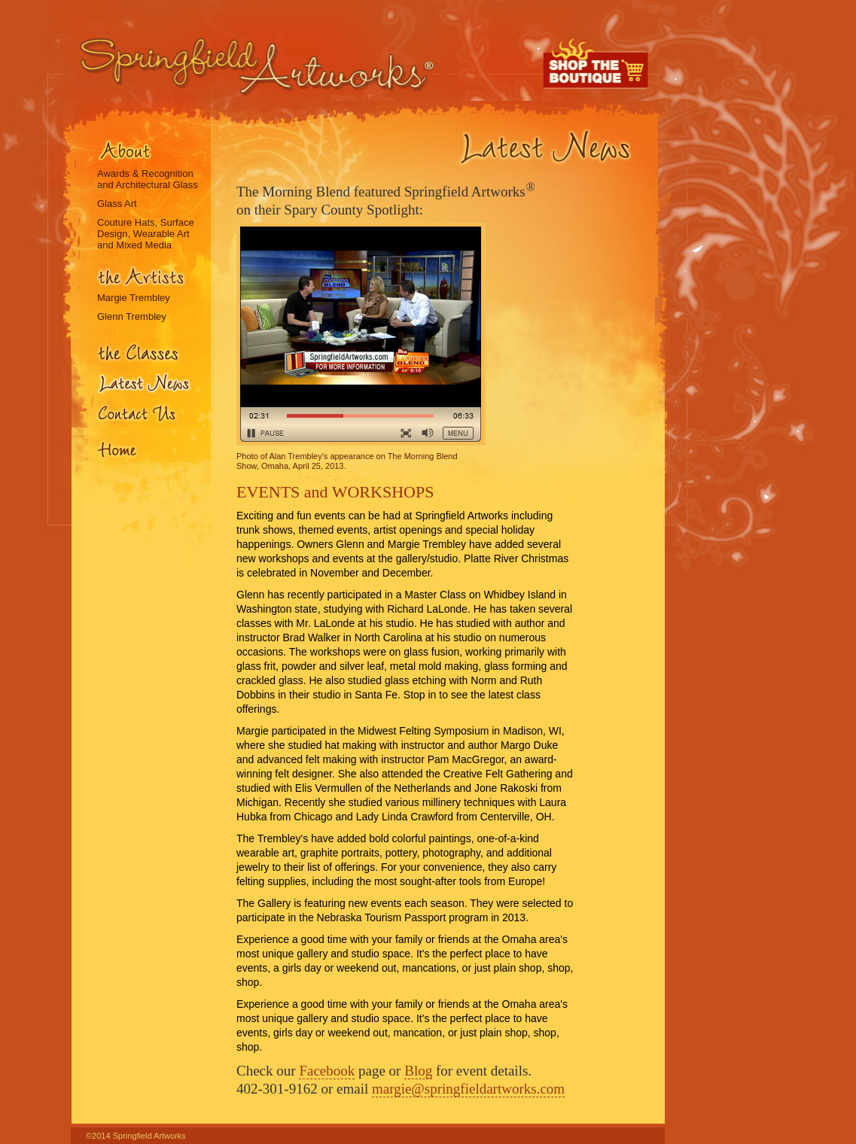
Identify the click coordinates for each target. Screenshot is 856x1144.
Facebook (327, 1071)
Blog (418, 1071)
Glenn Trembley (131, 316)
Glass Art (117, 203)
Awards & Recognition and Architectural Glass (147, 179)
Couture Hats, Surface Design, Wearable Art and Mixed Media (145, 234)
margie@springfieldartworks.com (468, 1089)
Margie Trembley (133, 297)
